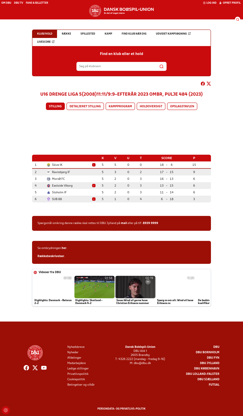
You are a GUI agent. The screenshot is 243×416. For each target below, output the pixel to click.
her (64, 248)
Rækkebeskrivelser (50, 256)
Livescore (45, 41)
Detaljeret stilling (85, 106)
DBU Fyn (213, 357)
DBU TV (18, 3)
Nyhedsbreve (76, 346)
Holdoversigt (151, 106)
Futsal (214, 384)
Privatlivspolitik (77, 373)
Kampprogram (120, 106)
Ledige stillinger (78, 368)
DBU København (206, 368)
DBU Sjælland (208, 379)
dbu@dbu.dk (142, 363)
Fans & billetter (37, 3)
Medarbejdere (76, 363)
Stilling (55, 106)
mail (124, 223)
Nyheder (72, 352)
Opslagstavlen (182, 106)
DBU (216, 346)
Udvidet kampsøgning (173, 33)
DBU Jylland (209, 363)
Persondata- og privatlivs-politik (121, 409)
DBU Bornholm (207, 352)
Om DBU (6, 3)
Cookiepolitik (76, 379)
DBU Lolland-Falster (202, 373)
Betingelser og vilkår (81, 384)
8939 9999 (150, 223)
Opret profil (230, 2)
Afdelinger (74, 357)
